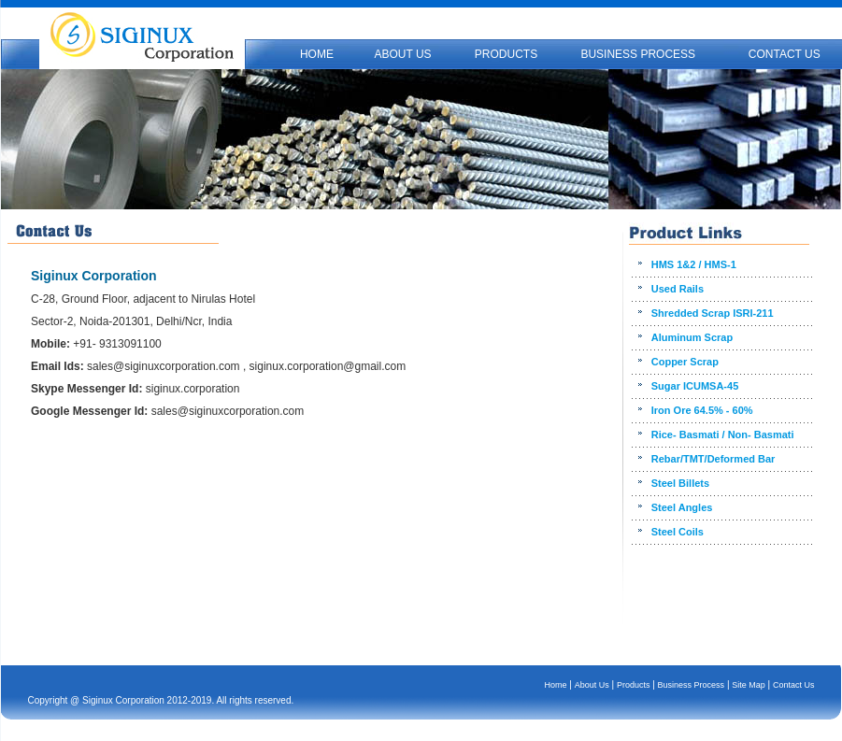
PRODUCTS (506, 54)
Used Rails (677, 288)
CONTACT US (785, 54)
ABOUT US (402, 54)
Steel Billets (680, 483)
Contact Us (794, 685)
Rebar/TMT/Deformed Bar (713, 458)
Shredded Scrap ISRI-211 (712, 313)
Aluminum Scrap (692, 337)
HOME (317, 54)
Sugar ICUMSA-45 (695, 386)
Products (633, 685)
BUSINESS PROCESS (637, 54)
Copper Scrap (685, 361)
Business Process (691, 685)
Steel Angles (682, 507)
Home (556, 685)
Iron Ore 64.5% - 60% (702, 410)
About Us (592, 685)
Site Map (748, 685)
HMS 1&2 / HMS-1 (693, 264)
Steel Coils (677, 531)
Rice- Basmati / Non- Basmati (722, 434)
